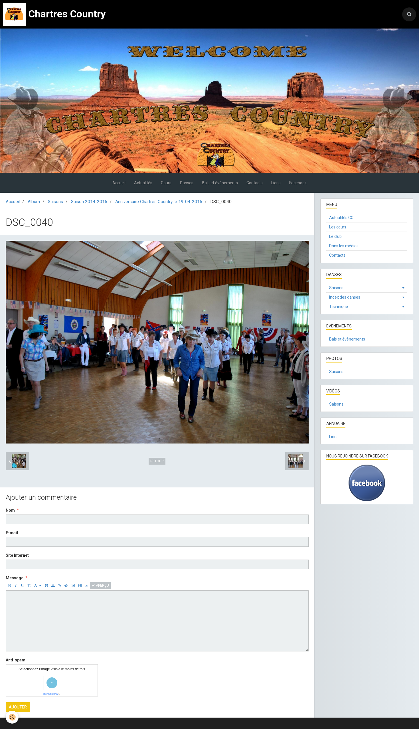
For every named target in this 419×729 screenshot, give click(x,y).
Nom (10, 510)
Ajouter (18, 707)
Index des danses (344, 297)
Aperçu (100, 586)
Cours (166, 183)
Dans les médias (344, 246)
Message (14, 578)
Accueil (119, 183)
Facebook (298, 183)
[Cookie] (12, 717)
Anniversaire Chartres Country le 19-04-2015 (158, 201)
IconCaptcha (50, 693)
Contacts (254, 183)
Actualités (143, 183)
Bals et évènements (220, 183)
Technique (338, 306)
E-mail (12, 532)
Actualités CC (341, 217)
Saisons (55, 201)
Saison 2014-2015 (89, 201)
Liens (276, 183)
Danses (186, 183)
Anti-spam (15, 660)
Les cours (337, 227)
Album (34, 201)
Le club (335, 236)
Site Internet (17, 555)
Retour (157, 461)
